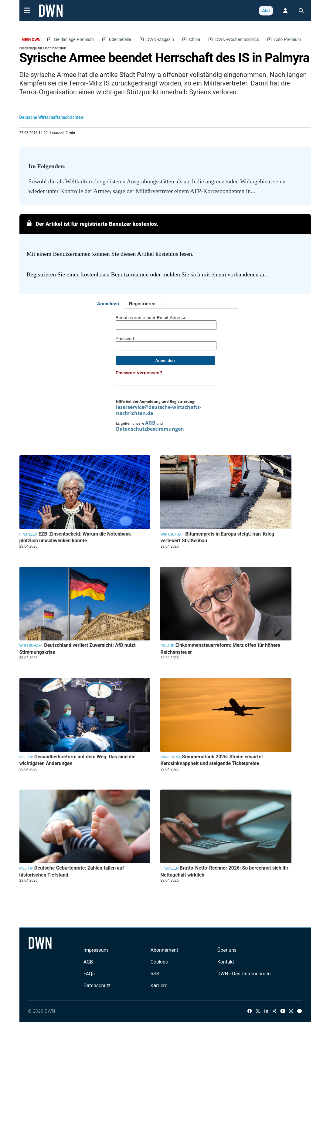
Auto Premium (287, 39)
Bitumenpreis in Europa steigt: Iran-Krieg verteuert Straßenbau (217, 537)
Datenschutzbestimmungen (150, 429)
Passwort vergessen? (139, 372)
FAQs (89, 974)
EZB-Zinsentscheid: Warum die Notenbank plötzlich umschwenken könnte (75, 537)
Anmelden (108, 303)
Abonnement (164, 950)
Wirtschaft (172, 534)
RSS (154, 974)
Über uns (226, 950)
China (194, 39)
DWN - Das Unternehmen (244, 974)
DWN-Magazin (160, 39)
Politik (167, 645)
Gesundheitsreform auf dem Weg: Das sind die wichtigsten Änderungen (77, 760)
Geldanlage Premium (74, 39)
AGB (150, 422)
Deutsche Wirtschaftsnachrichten (51, 117)
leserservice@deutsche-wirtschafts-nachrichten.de (158, 410)
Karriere (158, 985)
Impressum (95, 950)
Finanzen (28, 534)
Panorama (170, 757)
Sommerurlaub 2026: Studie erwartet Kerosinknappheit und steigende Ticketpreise (211, 760)
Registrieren (142, 303)
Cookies (159, 962)
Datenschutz (97, 985)
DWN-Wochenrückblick (237, 39)
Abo (266, 10)
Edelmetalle (120, 39)
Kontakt (225, 962)
